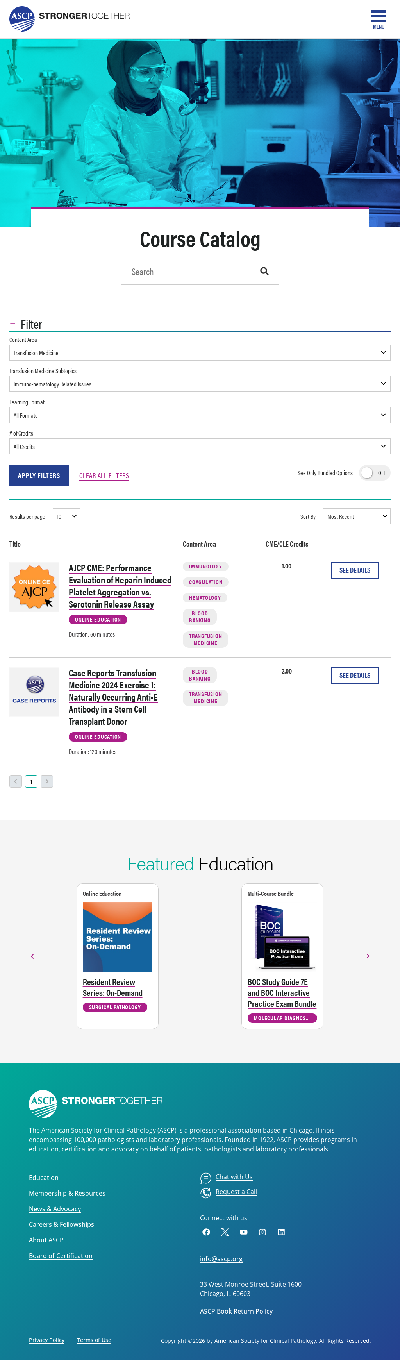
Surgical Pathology (115, 1007)
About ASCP (46, 1240)
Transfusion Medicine (205, 639)
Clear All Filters (104, 475)
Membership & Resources (67, 1193)
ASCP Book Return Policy (236, 1311)
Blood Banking (200, 616)
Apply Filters (39, 475)
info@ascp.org (221, 1259)
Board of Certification (61, 1255)
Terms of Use (94, 1340)
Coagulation (205, 581)
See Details (354, 570)
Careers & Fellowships (61, 1224)
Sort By (308, 516)
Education (44, 1177)
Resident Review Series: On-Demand (113, 987)
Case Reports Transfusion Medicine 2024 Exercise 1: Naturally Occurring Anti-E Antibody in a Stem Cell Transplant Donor (113, 696)
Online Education (98, 619)
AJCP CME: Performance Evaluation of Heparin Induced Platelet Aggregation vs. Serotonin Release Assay (120, 585)
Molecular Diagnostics (285, 1017)
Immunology (205, 566)
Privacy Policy (46, 1340)
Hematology (205, 597)
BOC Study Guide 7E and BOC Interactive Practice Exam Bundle (282, 992)
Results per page (27, 516)
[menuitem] (226, 1178)
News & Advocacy (55, 1209)
